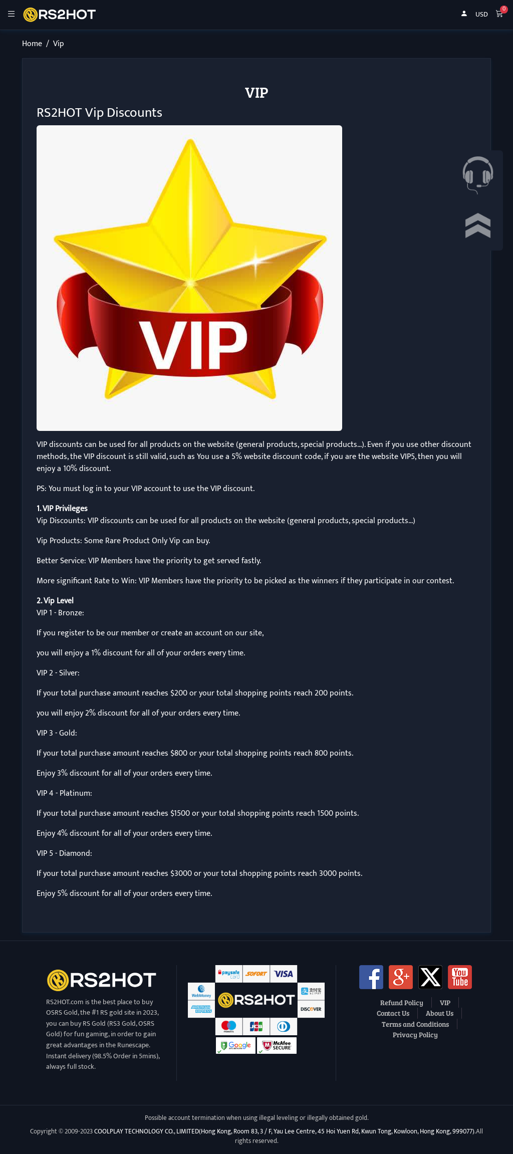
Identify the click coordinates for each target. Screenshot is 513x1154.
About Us (439, 1013)
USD (481, 15)
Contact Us (393, 1013)
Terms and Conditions (415, 1024)
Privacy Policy (415, 1034)
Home (32, 44)
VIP (445, 1002)
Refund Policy (401, 1002)
